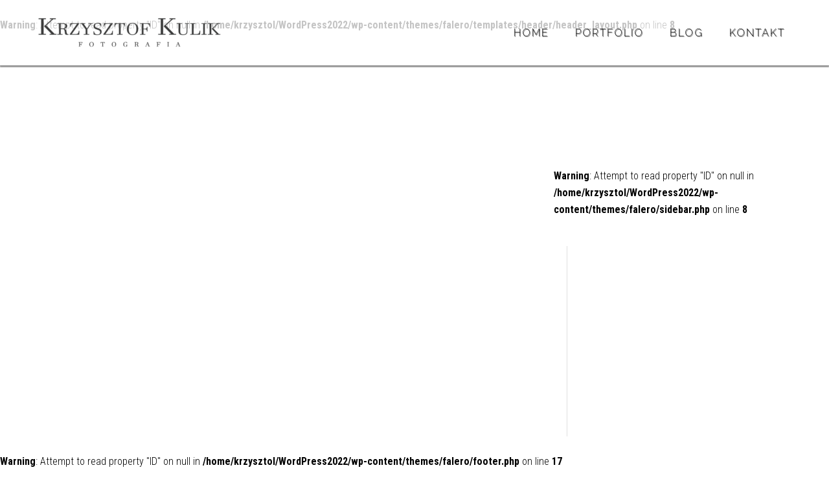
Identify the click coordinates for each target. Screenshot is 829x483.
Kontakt (757, 33)
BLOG (686, 33)
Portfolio (609, 33)
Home (531, 33)
